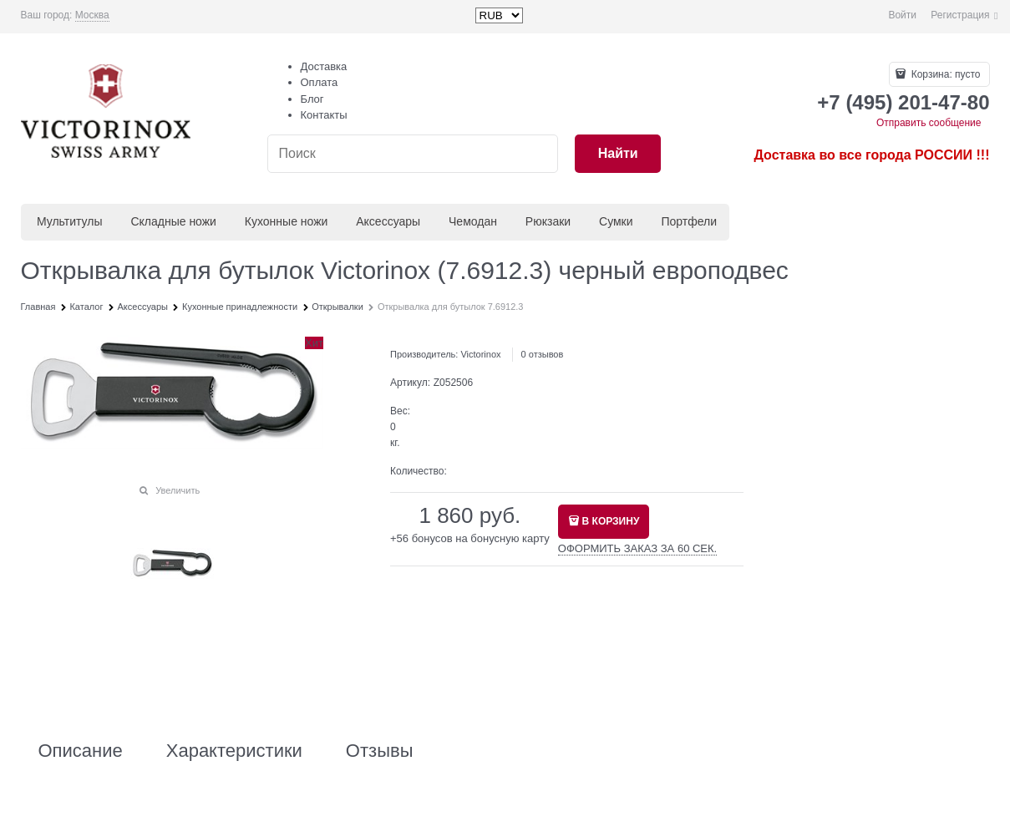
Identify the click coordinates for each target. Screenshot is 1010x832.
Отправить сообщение (929, 123)
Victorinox (480, 354)
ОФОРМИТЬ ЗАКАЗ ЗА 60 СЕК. (637, 548)
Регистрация (960, 15)
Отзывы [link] (380, 751)
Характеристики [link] (234, 751)
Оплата (319, 82)
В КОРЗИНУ (611, 521)
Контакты (324, 115)
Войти (902, 15)
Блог (312, 99)
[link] (92, 15)
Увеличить (177, 490)
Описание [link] (80, 751)
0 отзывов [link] (542, 354)
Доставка (324, 66)
